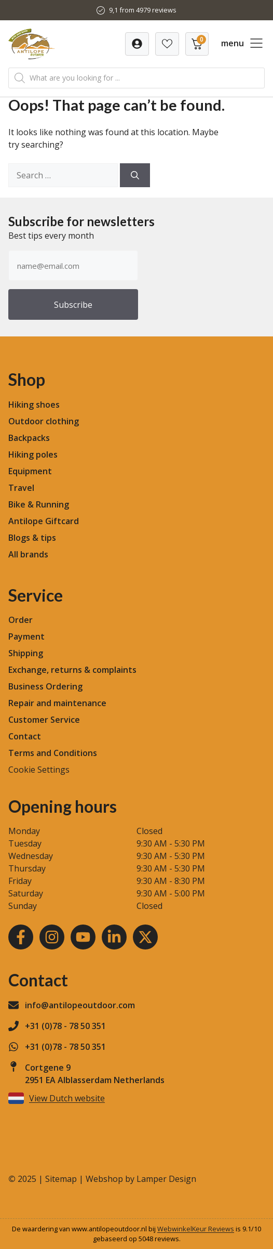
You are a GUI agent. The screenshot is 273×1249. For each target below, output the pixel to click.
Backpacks (29, 438)
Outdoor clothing (43, 421)
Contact (24, 736)
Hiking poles (33, 454)
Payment (26, 636)
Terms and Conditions (52, 753)
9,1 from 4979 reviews (142, 10)
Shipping (25, 653)
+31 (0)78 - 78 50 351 (65, 1026)
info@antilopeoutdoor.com (80, 1005)
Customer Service (44, 719)
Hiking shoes (34, 404)
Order (20, 620)
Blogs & (23, 537)
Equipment (30, 471)
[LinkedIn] (114, 937)
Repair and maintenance (57, 703)
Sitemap (61, 1179)
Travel (21, 487)
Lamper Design (166, 1179)
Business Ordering (45, 686)
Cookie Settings (39, 769)
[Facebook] (20, 937)
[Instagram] (51, 937)
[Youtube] (83, 937)
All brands (28, 554)
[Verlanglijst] (137, 44)
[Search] (135, 175)
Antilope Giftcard (43, 521)
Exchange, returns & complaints (72, 669)
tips (48, 537)
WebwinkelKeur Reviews (195, 1228)
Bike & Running (38, 504)
